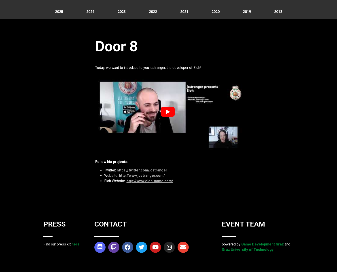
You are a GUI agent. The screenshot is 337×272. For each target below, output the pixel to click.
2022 (153, 12)
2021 (184, 12)
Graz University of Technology (247, 249)
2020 (216, 12)
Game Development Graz (262, 244)
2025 (59, 12)
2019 (247, 12)
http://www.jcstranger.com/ (142, 175)
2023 (122, 12)
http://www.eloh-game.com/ (150, 181)
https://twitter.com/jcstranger (142, 170)
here (76, 244)
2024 (90, 12)
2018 (278, 12)
